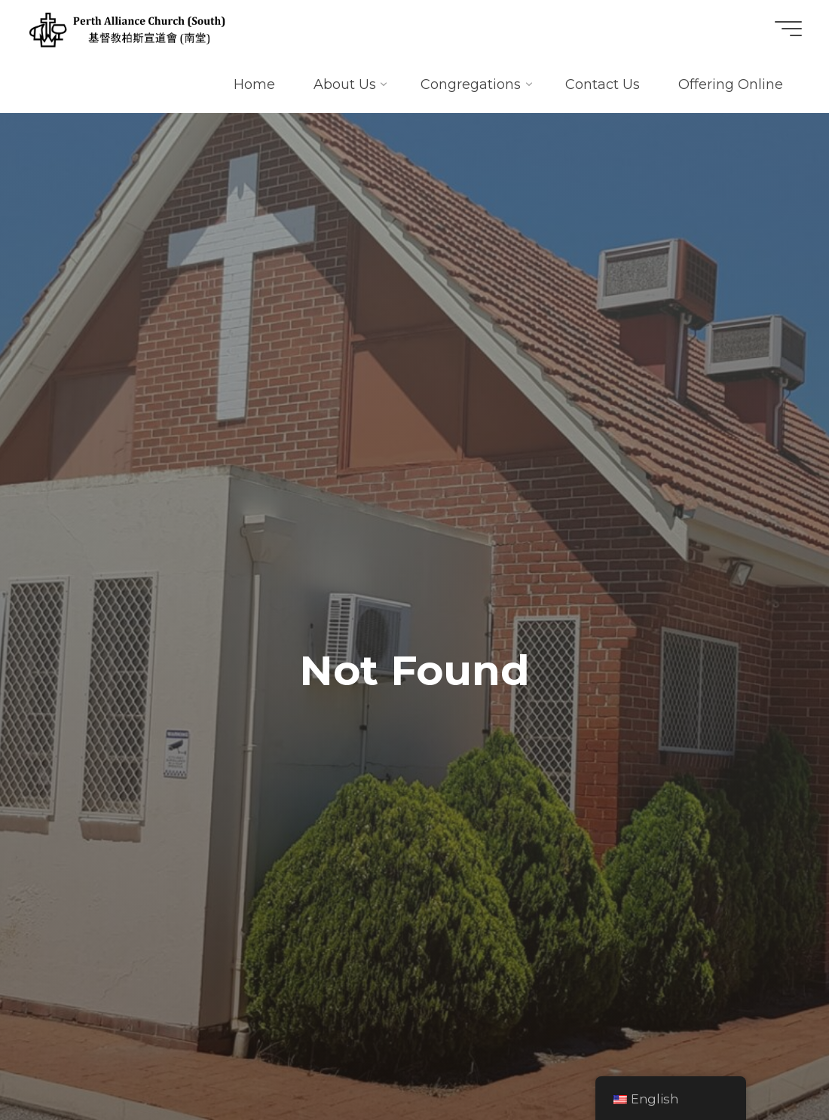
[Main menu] (788, 28)
